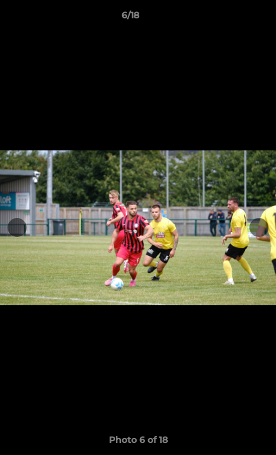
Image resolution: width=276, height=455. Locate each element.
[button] (230, 18)
